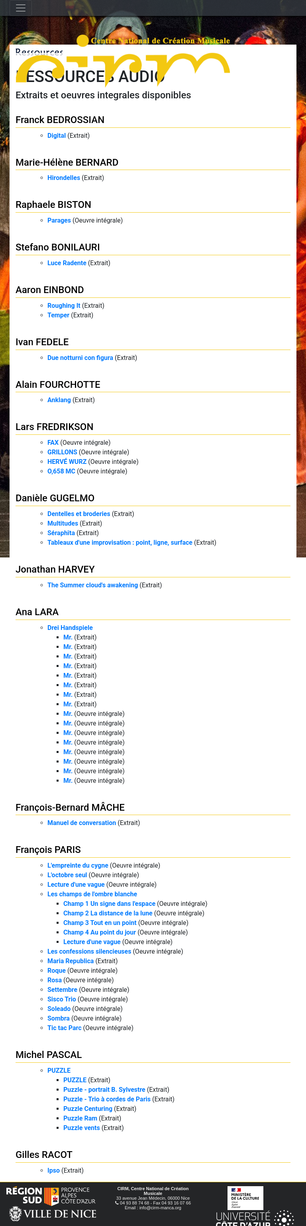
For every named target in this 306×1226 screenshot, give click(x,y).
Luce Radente (66, 263)
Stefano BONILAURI (58, 247)
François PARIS (48, 849)
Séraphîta (61, 533)
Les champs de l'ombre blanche (92, 894)
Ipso (53, 1170)
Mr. (68, 637)
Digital (56, 135)
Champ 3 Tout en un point (100, 923)
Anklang (59, 400)
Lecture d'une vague (76, 884)
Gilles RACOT (44, 1154)
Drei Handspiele (70, 628)
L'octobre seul (67, 875)
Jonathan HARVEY (55, 569)
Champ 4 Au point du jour (99, 932)
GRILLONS (62, 452)
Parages (59, 220)
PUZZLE (59, 1070)
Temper (58, 315)
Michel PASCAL (49, 1054)
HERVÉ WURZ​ (66, 461)
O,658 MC (61, 471)
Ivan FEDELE (42, 342)
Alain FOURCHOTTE (58, 384)
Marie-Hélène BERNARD (67, 162)
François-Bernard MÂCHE (70, 807)
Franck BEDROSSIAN (60, 119)
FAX (53, 442)
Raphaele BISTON (53, 204)
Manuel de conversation (81, 823)
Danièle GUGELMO (55, 498)
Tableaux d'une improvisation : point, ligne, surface (119, 542)
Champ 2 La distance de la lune (108, 913)
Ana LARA (37, 612)
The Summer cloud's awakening (92, 585)
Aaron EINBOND (50, 289)
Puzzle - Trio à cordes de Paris (107, 1099)
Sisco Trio (61, 999)
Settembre (62, 989)
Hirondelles (63, 178)
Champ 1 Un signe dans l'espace (109, 903)
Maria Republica (70, 961)
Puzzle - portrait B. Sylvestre (104, 1089)
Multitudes (62, 523)
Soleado (59, 1009)
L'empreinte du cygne (77, 865)
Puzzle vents (81, 1128)
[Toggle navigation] (21, 8)
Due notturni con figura (80, 358)
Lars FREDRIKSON (54, 426)
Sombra (58, 1018)
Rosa (54, 980)
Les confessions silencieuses (89, 951)
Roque (56, 970)
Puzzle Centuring (87, 1109)
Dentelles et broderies (78, 514)
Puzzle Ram (80, 1118)
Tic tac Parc (64, 1028)
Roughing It (63, 305)
